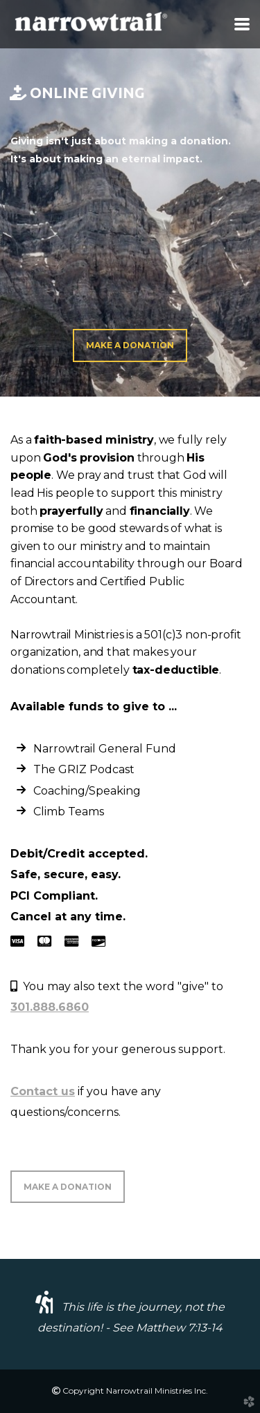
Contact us (42, 1091)
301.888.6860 (49, 1007)
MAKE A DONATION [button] (68, 1187)
